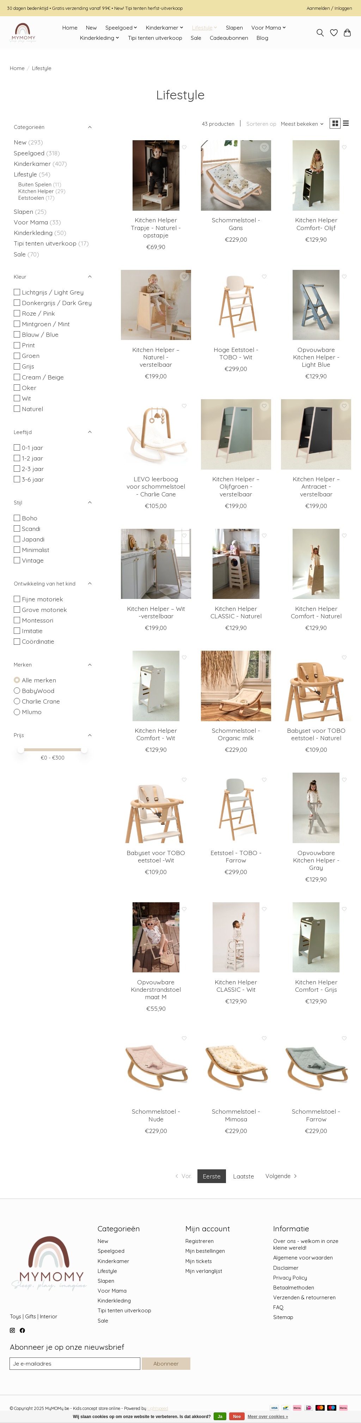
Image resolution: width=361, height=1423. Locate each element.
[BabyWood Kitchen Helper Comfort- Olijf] (316, 177)
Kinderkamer (32, 163)
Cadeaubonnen (229, 38)
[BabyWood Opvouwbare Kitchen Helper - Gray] (316, 809)
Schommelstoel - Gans (236, 225)
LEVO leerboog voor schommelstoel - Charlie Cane (156, 487)
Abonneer (165, 1365)
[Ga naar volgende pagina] (284, 1178)
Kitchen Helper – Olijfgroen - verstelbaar (235, 487)
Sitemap (283, 1318)
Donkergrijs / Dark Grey (57, 303)
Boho (29, 518)
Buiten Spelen (34, 184)
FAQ (278, 1308)
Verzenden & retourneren (304, 1298)
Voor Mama (31, 222)
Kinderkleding (33, 232)
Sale (196, 38)
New (91, 27)
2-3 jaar (33, 468)
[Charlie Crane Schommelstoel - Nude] (156, 1068)
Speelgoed (29, 153)
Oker (29, 387)
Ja (220, 1416)
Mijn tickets (198, 1262)
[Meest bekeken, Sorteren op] (299, 124)
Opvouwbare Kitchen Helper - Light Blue (316, 358)
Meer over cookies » (268, 1416)
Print (28, 345)
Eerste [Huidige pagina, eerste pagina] (211, 1177)
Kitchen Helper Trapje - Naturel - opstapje (156, 228)
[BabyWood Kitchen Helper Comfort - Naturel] (316, 565)
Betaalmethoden (293, 1289)
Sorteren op (259, 124)
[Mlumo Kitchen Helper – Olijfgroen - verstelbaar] (236, 436)
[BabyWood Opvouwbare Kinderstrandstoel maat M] (156, 939)
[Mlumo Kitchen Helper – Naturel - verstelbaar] (156, 306)
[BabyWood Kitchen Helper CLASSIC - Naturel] (236, 565)
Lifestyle (25, 174)
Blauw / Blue (40, 334)
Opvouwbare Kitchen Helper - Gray (316, 861)
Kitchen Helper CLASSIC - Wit (236, 987)
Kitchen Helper (36, 191)
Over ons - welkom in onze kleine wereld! (305, 1245)
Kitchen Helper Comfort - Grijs (316, 987)
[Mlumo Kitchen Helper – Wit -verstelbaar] (156, 565)
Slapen (234, 27)
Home (70, 27)
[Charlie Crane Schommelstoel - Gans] (236, 177)
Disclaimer (286, 1269)
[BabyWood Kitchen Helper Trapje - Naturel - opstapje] (156, 177)
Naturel (32, 409)
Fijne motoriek (42, 599)
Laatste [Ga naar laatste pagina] (242, 1177)
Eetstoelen (31, 197)
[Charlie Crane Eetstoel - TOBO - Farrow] (236, 809)
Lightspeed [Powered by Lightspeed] (157, 1410)
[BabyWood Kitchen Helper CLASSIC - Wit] (236, 939)
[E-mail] (74, 1365)
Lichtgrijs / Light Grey (53, 292)
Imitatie (32, 631)
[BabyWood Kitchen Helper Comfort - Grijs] (316, 939)
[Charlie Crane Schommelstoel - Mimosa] (236, 1068)
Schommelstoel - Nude (156, 1116)
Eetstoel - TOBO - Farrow (236, 857)
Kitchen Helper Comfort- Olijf (316, 225)
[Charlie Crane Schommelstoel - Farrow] (316, 1068)
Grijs (28, 366)
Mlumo (32, 712)
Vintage (33, 560)
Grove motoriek (44, 609)
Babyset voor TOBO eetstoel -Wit (156, 857)
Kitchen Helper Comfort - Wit (156, 735)
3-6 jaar (33, 479)
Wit (26, 398)
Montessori (37, 620)
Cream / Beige (43, 377)
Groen (30, 355)
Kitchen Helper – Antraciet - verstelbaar (316, 487)
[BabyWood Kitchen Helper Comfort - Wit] (156, 687)
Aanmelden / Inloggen (329, 8)
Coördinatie (38, 641)
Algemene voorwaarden (303, 1259)
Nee (237, 1416)
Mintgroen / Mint (46, 324)
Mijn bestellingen (205, 1252)
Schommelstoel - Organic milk (236, 735)
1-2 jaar (32, 458)
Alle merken (39, 680)
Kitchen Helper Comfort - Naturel (316, 613)
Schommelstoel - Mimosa (236, 1116)
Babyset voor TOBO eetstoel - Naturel (316, 735)
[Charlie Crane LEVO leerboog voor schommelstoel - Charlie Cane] (156, 436)
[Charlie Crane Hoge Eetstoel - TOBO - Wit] (236, 306)
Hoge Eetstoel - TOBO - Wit (236, 354)
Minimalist (35, 549)
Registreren (199, 1242)
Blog (262, 38)
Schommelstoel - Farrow (316, 1116)
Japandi (33, 539)
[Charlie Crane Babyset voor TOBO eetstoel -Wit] (156, 809)
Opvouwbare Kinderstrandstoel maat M (156, 990)
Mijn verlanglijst (203, 1272)
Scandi (31, 528)
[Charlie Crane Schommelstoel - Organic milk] (236, 687)
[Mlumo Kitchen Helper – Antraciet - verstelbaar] (316, 436)
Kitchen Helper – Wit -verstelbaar (156, 613)
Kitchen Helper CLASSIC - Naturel (236, 613)
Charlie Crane (41, 701)
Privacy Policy (290, 1279)
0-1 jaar (32, 447)
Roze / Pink (38, 313)
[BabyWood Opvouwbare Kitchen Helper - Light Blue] (316, 306)
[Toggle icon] (320, 32)
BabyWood (38, 690)
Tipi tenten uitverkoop (155, 38)
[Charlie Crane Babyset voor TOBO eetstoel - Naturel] (316, 687)
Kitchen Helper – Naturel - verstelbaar (155, 358)
